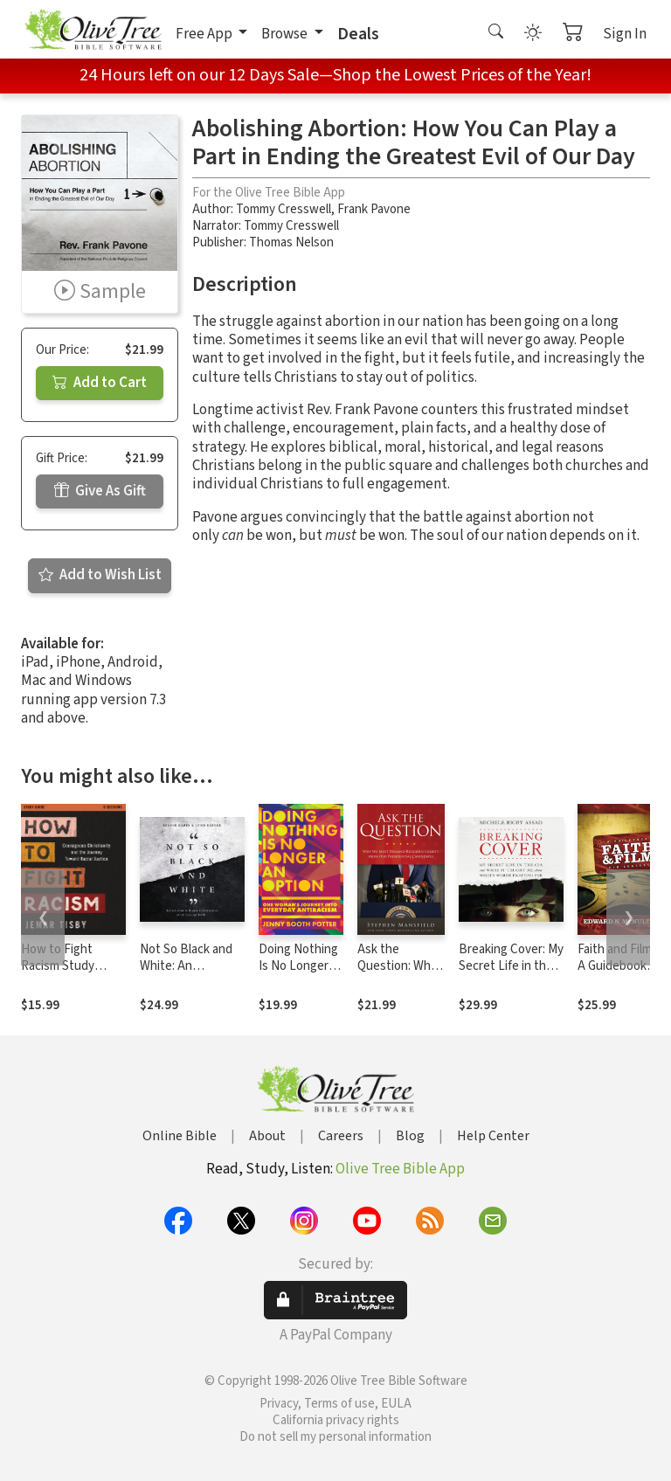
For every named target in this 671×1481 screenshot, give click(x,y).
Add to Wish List (100, 574)
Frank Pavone (374, 209)
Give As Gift (100, 491)
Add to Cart (99, 382)
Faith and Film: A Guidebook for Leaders (616, 966)
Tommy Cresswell (283, 209)
